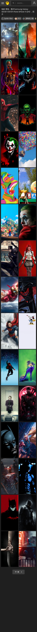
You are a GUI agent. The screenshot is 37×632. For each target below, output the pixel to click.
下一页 (18, 572)
